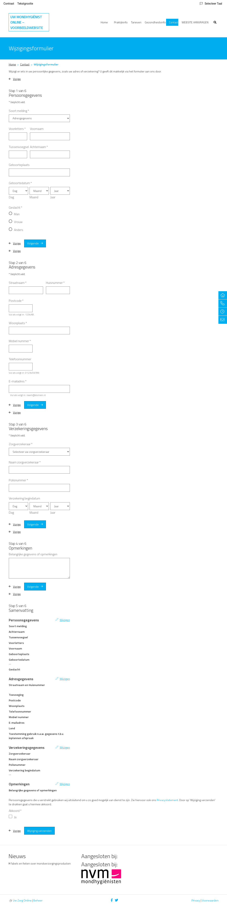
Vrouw (18, 221)
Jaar (52, 197)
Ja (15, 817)
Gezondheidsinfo (155, 22)
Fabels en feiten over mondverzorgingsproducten (41, 863)
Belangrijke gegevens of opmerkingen (33, 554)
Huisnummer (55, 282)
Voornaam (37, 128)
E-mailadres (18, 381)
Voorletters (17, 128)
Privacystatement (167, 800)
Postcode (16, 300)
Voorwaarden (210, 900)
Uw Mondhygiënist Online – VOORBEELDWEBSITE (26, 22)
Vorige (17, 79)
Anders (18, 229)
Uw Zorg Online (22, 900)
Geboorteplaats (19, 164)
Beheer (38, 900)
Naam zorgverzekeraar (25, 462)
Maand (34, 197)
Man (17, 214)
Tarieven (136, 22)
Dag (11, 197)
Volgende (33, 243)
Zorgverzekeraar (21, 444)
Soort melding (19, 110)
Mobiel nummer (20, 341)
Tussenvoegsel (19, 146)
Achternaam (39, 146)
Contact (173, 22)
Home (104, 22)
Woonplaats (18, 323)
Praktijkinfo (121, 22)
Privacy (195, 900)
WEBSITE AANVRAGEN (195, 22)
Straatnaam (18, 282)
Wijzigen (65, 620)
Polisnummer (18, 480)
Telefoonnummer (20, 359)
